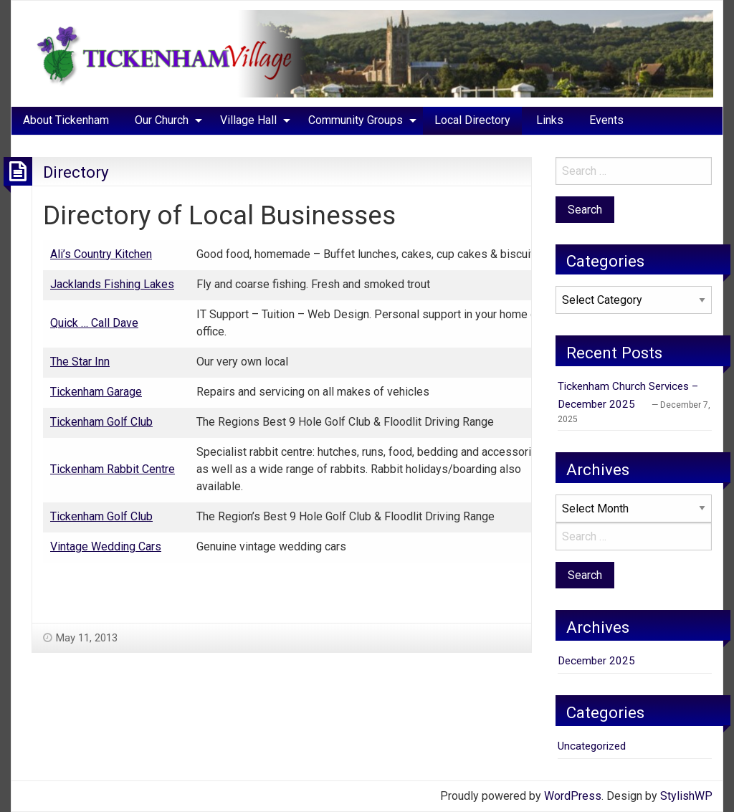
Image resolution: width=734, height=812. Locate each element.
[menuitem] (65, 120)
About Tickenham (66, 120)
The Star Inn (80, 361)
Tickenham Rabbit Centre (112, 469)
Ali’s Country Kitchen (101, 254)
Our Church (162, 120)
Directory (76, 172)
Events (606, 120)
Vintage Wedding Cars (105, 546)
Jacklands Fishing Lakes (112, 284)
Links (549, 120)
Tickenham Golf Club (101, 422)
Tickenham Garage (96, 391)
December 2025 (596, 660)
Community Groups (355, 120)
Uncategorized (592, 746)
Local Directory (472, 120)
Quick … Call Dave (94, 323)
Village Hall (248, 120)
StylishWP (686, 796)
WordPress (572, 796)
